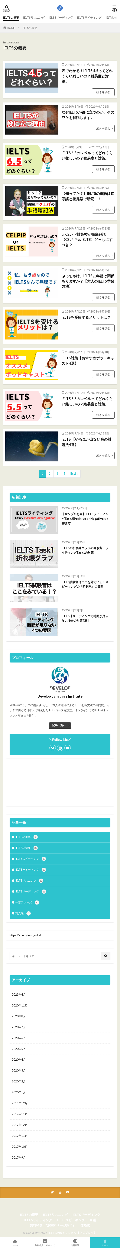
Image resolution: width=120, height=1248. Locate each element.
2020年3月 (19, 1070)
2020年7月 (19, 1027)
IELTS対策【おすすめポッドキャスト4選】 (88, 361)
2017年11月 (19, 1135)
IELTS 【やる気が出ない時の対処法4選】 (86, 442)
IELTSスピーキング (30, 859)
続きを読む (103, 92)
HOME (11, 28)
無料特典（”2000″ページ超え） (52, 1225)
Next (73, 473)
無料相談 (75, 1242)
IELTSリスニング (34, 17)
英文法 (23, 913)
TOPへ (105, 1242)
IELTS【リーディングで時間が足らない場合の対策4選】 (85, 618)
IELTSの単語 (26, 837)
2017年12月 (19, 1124)
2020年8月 (19, 1016)
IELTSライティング (89, 17)
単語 (93, 1220)
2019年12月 (19, 1103)
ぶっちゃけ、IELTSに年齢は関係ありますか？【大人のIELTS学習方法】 (88, 281)
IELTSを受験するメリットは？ (86, 317)
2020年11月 (19, 1005)
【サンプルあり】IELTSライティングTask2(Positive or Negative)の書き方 (85, 518)
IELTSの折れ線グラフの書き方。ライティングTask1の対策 (85, 550)
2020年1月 (19, 1092)
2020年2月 (19, 1081)
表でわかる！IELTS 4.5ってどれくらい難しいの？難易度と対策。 (87, 76)
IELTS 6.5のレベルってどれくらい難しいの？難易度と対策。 (87, 155)
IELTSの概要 (11, 17)
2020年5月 (19, 1049)
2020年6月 (19, 1038)
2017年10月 (19, 1146)
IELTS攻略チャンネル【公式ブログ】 (72, 1233)
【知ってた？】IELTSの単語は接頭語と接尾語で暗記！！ (88, 196)
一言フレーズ (27, 902)
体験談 (85, 1225)
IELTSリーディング (61, 17)
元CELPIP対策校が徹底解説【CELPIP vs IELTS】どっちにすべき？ (87, 239)
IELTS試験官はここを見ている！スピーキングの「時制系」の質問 (85, 584)
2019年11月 (19, 1114)
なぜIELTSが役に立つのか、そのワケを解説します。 (88, 115)
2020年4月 (19, 1059)
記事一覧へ (59, 725)
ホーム (15, 1242)
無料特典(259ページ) (45, 1242)
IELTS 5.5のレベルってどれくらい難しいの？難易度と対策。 (87, 401)
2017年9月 (19, 1157)
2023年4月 (19, 994)
